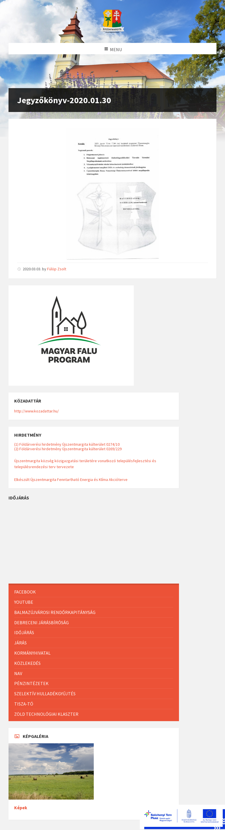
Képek (20, 807)
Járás (20, 643)
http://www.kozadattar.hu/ (36, 411)
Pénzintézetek (31, 683)
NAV (18, 673)
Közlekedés (27, 663)
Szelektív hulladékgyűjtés (45, 693)
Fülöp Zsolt (56, 268)
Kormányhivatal (32, 653)
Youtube (23, 602)
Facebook (25, 592)
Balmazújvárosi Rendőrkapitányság (54, 612)
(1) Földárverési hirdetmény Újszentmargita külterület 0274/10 (67, 444)
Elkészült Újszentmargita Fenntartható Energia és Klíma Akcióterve (71, 479)
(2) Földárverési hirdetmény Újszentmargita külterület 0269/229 (68, 448)
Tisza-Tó (23, 704)
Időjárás (24, 632)
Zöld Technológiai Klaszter (46, 714)
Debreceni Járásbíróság (41, 622)
